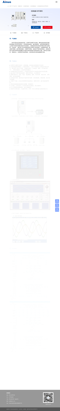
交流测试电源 (26, 6)
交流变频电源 (33, 6)
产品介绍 (15, 6)
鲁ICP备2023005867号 (33, 409)
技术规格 (47, 33)
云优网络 (24, 409)
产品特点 (24, 33)
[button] (8, 26)
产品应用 (36, 33)
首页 (9, 6)
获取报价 (36, 27)
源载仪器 (20, 6)
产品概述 (13, 33)
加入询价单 (47, 27)
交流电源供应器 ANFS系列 (42, 6)
